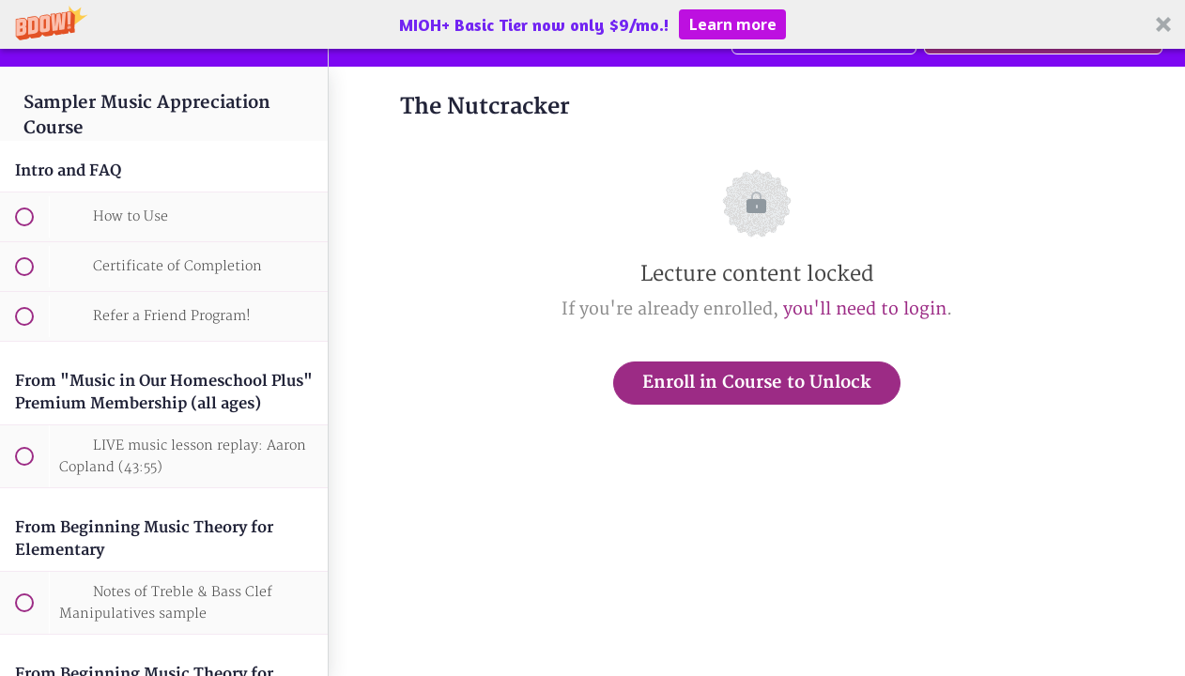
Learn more (733, 24)
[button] (592, 24)
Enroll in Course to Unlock (756, 382)
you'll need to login (864, 309)
